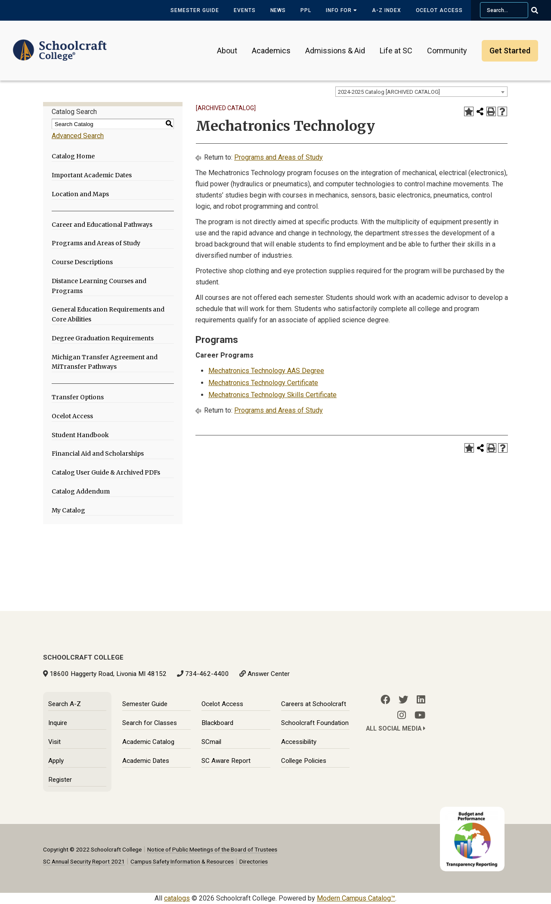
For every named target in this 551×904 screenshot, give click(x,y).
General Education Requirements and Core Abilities (108, 314)
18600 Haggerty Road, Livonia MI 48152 (108, 674)
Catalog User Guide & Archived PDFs (106, 472)
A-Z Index (386, 10)
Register (60, 780)
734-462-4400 (207, 674)
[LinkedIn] (421, 699)
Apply (56, 761)
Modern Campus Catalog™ (356, 898)
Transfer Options (78, 397)
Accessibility (298, 742)
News (278, 10)
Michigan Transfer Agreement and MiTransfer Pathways (105, 362)
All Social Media (395, 728)
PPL (305, 10)
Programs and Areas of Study (96, 243)
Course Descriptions (82, 262)
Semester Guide (194, 10)
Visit (54, 742)
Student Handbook (80, 435)
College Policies (303, 761)
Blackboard (217, 723)
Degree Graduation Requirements (103, 338)
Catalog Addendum (81, 491)
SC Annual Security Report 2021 (84, 861)
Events (245, 10)
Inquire (57, 723)
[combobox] (421, 91)
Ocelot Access (439, 10)
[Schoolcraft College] (60, 44)
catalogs (177, 898)
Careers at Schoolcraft (313, 704)
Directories (253, 861)
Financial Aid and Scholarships (98, 453)
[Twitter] (403, 699)
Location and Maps (80, 194)
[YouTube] (420, 715)
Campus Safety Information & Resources (182, 861)
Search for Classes (149, 723)
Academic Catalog (148, 742)
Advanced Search (78, 136)
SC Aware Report (226, 761)
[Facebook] (385, 699)
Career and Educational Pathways (102, 224)
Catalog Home (73, 156)
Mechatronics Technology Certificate (263, 383)
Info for (341, 10)
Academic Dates (145, 761)
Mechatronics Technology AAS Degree (266, 371)
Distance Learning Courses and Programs (99, 286)
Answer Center (269, 674)
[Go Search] (540, 10)
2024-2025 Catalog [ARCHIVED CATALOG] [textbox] (389, 92)
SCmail (211, 742)
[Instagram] (401, 715)
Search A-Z (64, 704)
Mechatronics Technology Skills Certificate (272, 395)
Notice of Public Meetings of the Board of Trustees (212, 849)
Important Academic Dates (92, 175)
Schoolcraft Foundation (315, 723)
